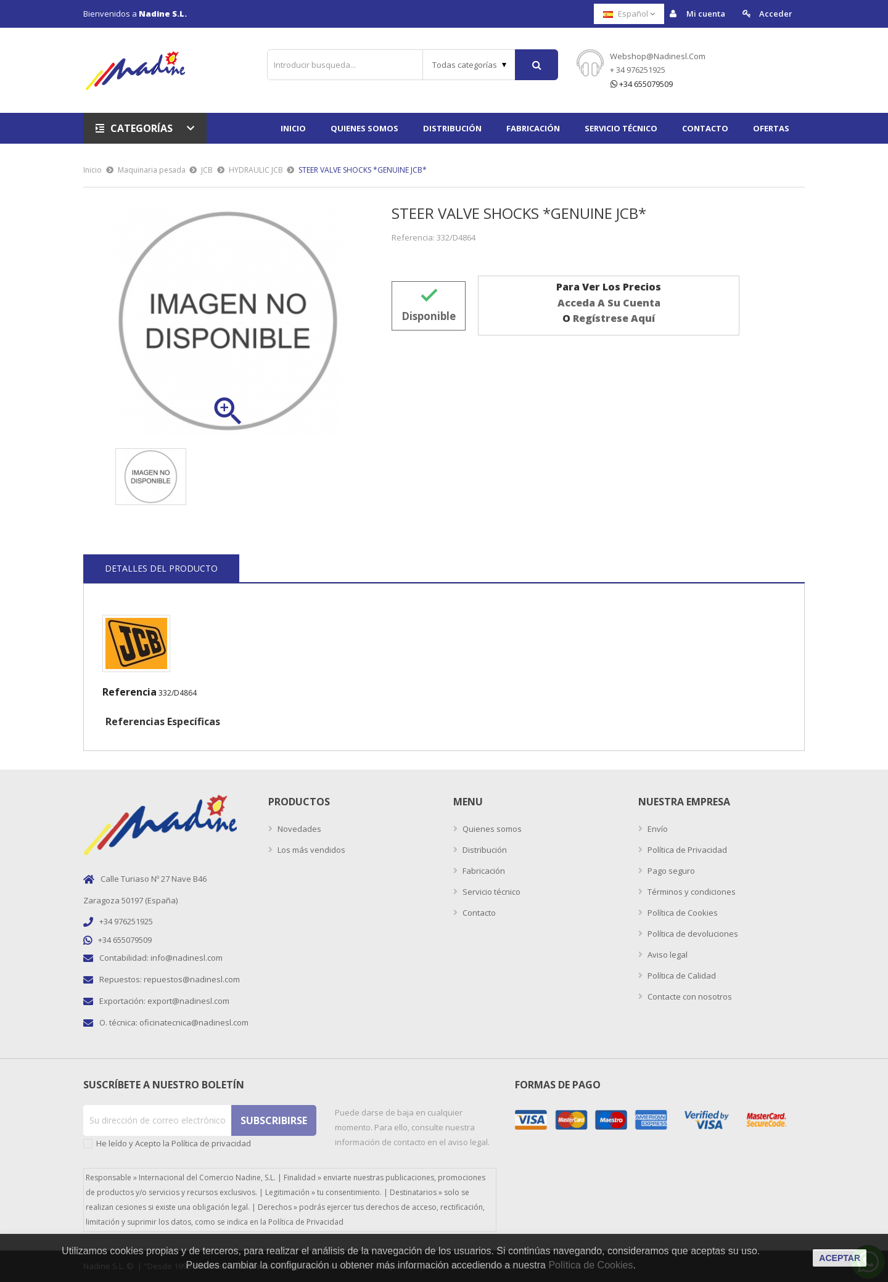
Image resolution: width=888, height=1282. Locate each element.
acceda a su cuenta (608, 303)
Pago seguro (670, 870)
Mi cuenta (697, 14)
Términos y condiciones (691, 891)
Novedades (298, 828)
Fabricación (483, 870)
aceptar (839, 1258)
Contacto (478, 912)
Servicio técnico (490, 891)
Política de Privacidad (686, 849)
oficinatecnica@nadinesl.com (194, 1022)
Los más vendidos (310, 849)
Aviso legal (667, 954)
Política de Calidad (681, 975)
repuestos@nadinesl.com (192, 979)
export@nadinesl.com (188, 1000)
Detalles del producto (161, 568)
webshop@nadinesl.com (657, 56)
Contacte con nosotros (689, 996)
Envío (657, 828)
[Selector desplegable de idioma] (629, 14)
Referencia (129, 692)
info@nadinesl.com (186, 957)
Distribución (484, 849)
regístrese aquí (614, 318)
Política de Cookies (682, 912)
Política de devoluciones (692, 933)
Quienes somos (491, 828)
